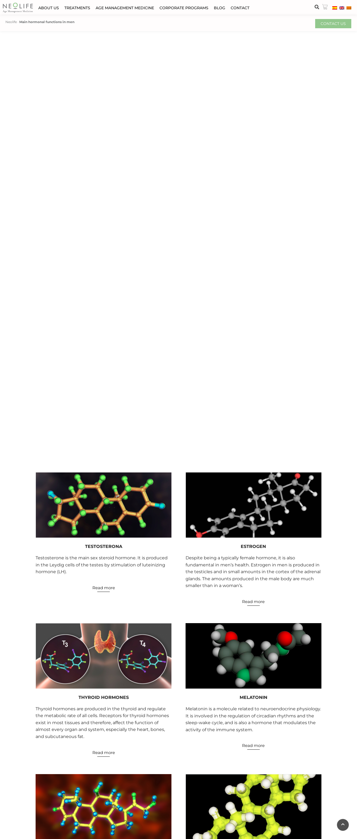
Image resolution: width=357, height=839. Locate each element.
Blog (219, 7)
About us (48, 7)
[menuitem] (334, 8)
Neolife (11, 22)
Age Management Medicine (125, 7)
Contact (240, 7)
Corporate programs (183, 7)
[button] (317, 7)
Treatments (77, 7)
